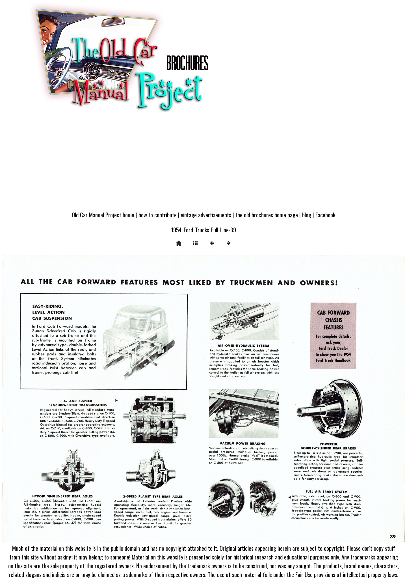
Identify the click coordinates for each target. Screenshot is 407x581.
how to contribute (157, 214)
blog (306, 214)
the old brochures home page (266, 214)
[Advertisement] (203, 164)
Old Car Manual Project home (103, 214)
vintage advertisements (206, 214)
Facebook (325, 214)
